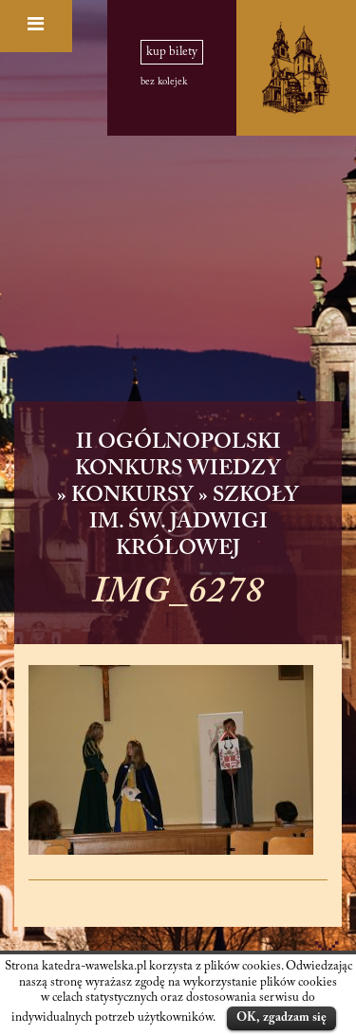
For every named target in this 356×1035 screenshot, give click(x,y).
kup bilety (171, 52)
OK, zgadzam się (281, 1017)
